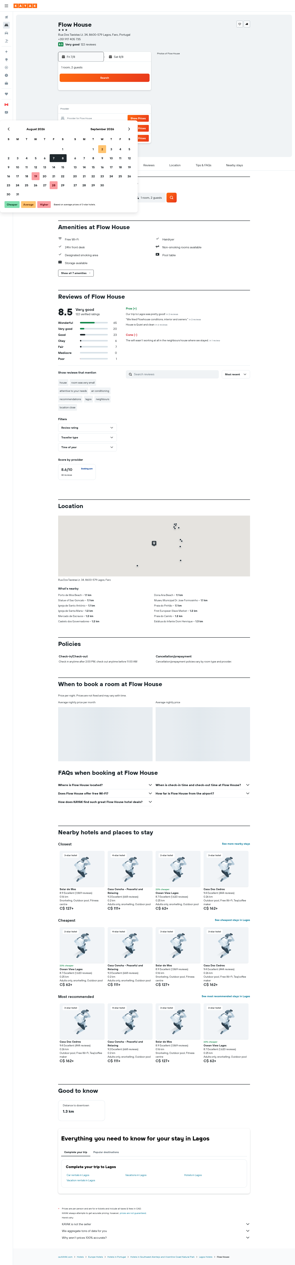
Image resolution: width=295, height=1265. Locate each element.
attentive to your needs (73, 391)
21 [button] (132, 119)
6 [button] (123, 101)
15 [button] (141, 110)
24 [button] (96, 128)
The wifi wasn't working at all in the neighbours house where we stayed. (173, 340)
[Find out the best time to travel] (6, 75)
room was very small (83, 382)
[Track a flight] (6, 67)
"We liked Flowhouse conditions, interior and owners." (163, 319)
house (63, 382)
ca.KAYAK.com (65, 1256)
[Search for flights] (6, 17)
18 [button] (105, 119)
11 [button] (105, 110)
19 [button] (114, 119)
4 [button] (105, 101)
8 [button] (141, 101)
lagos (88, 399)
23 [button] (87, 128)
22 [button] (141, 119)
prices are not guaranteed (133, 1213)
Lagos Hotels (205, 1256)
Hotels (80, 1256)
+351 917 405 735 (69, 39)
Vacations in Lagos (135, 1175)
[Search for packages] (6, 41)
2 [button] (87, 101)
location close (67, 407)
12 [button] (114, 110)
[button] (6, 6)
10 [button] (96, 110)
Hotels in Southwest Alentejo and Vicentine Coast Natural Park (162, 1256)
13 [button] (123, 110)
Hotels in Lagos (193, 1175)
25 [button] (105, 128)
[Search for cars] (6, 33)
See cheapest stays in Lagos (232, 920)
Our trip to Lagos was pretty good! (152, 314)
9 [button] (87, 110)
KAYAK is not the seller (156, 1224)
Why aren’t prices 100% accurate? (156, 1237)
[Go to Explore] (6, 59)
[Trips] (6, 94)
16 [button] (87, 119)
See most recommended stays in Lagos (226, 996)
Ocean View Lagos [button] (167, 893)
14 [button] (132, 110)
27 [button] (123, 128)
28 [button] (132, 128)
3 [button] (96, 101)
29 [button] (141, 128)
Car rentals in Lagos (78, 1175)
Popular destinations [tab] (106, 1152)
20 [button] (123, 119)
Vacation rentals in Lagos (81, 1180)
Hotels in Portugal (116, 1256)
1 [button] (141, 92)
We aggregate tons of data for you (156, 1231)
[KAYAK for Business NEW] (6, 83)
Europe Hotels (95, 1256)
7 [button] (132, 101)
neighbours (102, 399)
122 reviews (88, 44)
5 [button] (114, 101)
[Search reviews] (175, 374)
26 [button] (114, 128)
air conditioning (100, 391)
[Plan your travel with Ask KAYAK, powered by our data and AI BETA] (6, 51)
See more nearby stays (236, 843)
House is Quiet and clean (146, 324)
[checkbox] (77, 472)
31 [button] (96, 137)
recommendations (70, 399)
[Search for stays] (6, 25)
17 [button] (96, 119)
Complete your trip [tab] (75, 1152)
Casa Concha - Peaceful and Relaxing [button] (125, 891)
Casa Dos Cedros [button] (214, 889)
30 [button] (87, 137)
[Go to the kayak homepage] (25, 6)
